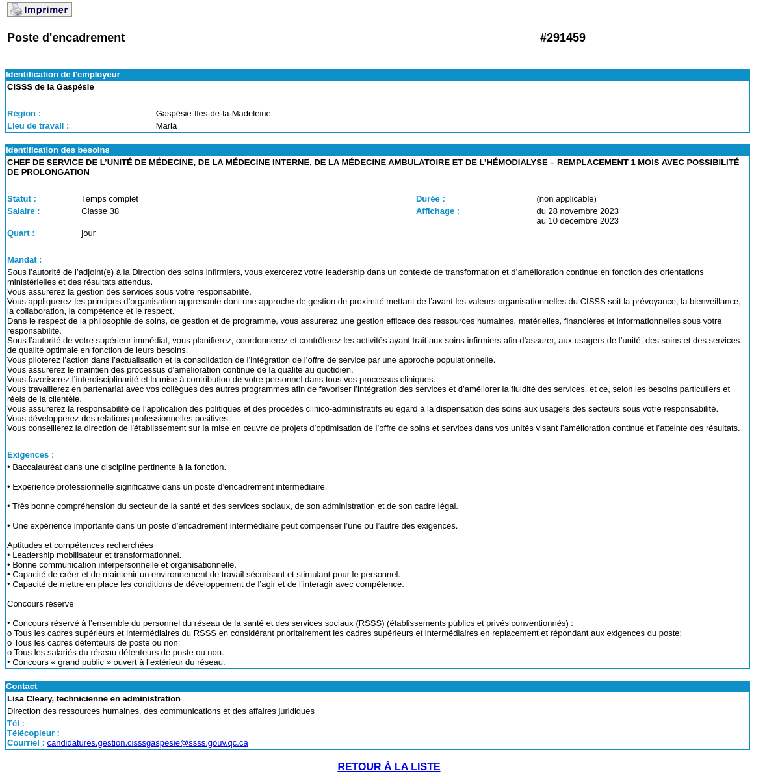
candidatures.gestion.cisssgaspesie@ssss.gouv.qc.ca (147, 743)
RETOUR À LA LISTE (388, 766)
